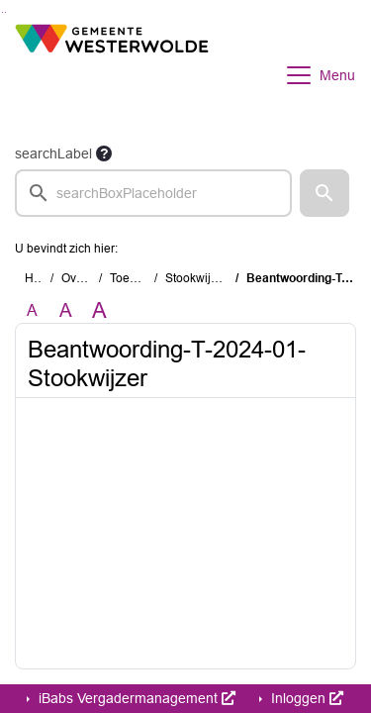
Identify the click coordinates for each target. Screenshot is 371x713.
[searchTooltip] (104, 153)
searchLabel (53, 153)
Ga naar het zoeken (2, 12)
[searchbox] (153, 193)
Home (41, 278)
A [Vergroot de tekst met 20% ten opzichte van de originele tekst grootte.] (65, 310)
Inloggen (305, 698)
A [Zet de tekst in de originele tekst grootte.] (32, 310)
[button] (324, 193)
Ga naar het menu (5, 12)
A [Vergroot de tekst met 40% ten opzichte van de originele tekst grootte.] (99, 311)
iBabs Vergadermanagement (135, 698)
